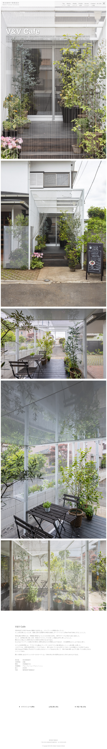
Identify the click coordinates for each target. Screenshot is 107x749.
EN (100, 3)
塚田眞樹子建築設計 (13, 3)
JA (97, 3)
